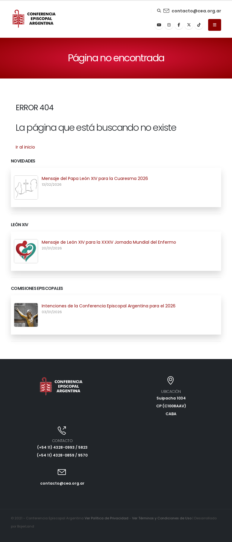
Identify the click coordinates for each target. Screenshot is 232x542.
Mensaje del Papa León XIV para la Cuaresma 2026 (95, 178)
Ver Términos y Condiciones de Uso (163, 518)
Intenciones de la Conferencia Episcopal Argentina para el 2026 (109, 306)
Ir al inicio (25, 147)
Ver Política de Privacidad (107, 518)
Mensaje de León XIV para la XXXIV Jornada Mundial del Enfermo (109, 242)
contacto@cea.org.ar (196, 11)
